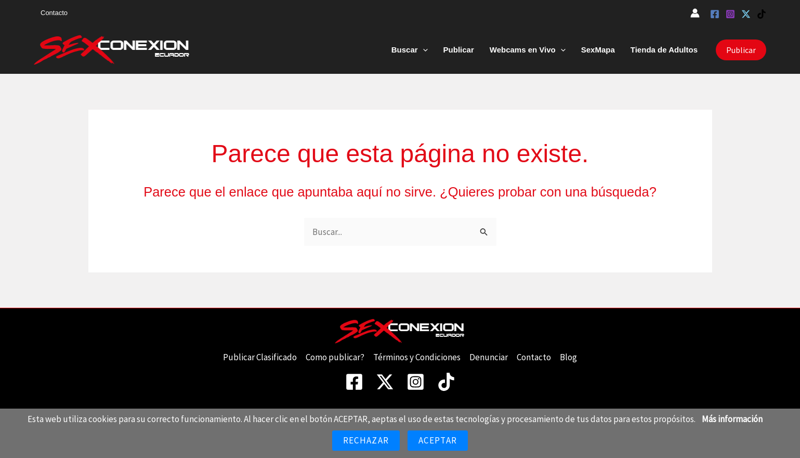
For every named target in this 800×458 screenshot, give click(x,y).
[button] (423, 50)
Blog (568, 357)
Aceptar (437, 440)
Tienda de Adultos (664, 49)
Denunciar (488, 357)
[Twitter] (746, 14)
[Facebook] (714, 14)
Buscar (409, 50)
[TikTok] (761, 14)
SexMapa (598, 49)
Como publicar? (335, 357)
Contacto (54, 13)
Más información (732, 419)
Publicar (458, 49)
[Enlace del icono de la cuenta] (695, 13)
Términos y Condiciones (417, 357)
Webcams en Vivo (528, 50)
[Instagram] (730, 14)
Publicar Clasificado (260, 357)
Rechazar (366, 440)
